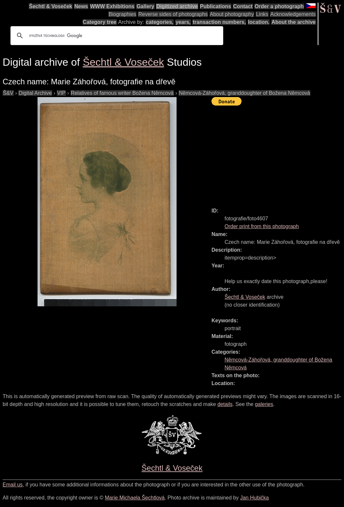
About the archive (294, 22)
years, (183, 22)
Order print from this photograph (262, 226)
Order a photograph (279, 6)
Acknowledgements (293, 14)
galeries (264, 404)
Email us (13, 484)
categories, (159, 22)
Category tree (100, 22)
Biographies (122, 14)
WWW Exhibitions (112, 6)
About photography (232, 14)
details (224, 404)
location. (259, 22)
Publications (215, 6)
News (81, 6)
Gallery (145, 6)
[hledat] (116, 36)
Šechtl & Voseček (50, 6)
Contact (243, 6)
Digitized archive (177, 6)
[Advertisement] (277, 153)
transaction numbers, (219, 22)
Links (262, 14)
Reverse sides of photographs (173, 14)
